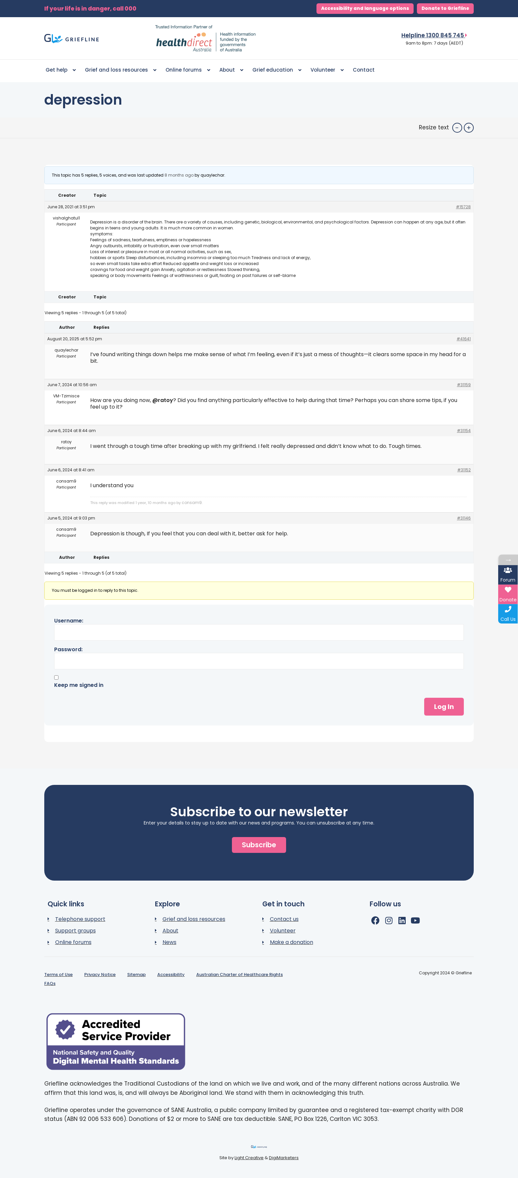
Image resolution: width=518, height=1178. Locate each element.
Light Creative (249, 1158)
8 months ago (179, 175)
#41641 (464, 339)
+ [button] (468, 127)
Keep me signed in (78, 685)
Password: (68, 650)
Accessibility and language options (365, 8)
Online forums (188, 70)
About (231, 70)
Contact (364, 69)
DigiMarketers (284, 1158)
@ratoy (162, 400)
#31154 (464, 430)
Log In (444, 706)
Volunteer (327, 70)
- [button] (457, 127)
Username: (68, 621)
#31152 (464, 470)
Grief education (276, 70)
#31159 (464, 384)
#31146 (464, 518)
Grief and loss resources (120, 70)
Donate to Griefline (445, 8)
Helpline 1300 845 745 (434, 35)
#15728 (463, 207)
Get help (61, 70)
